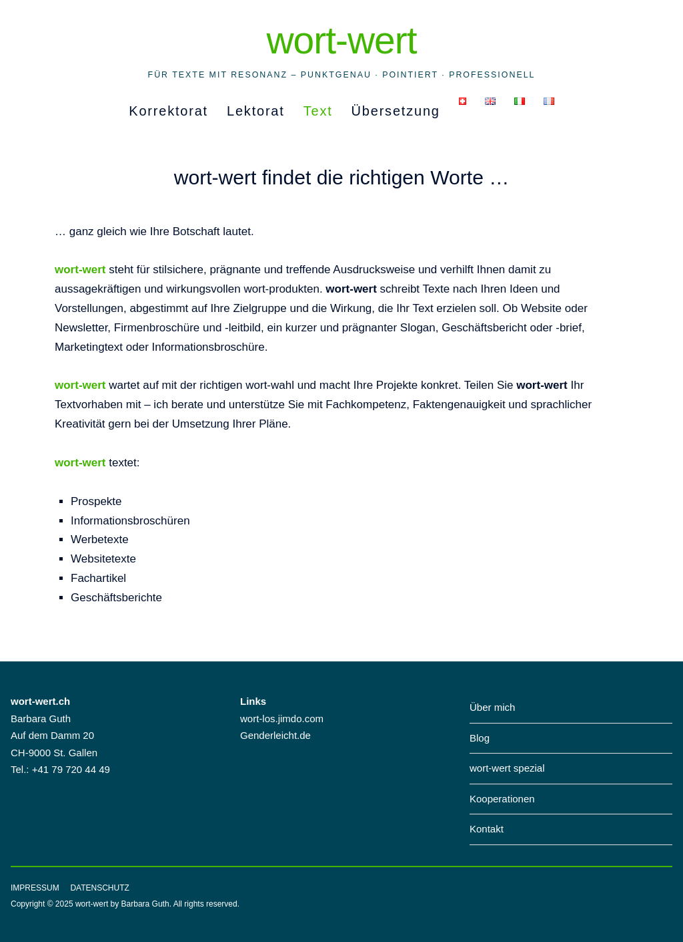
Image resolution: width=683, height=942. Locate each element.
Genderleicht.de (275, 735)
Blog (480, 738)
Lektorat (256, 111)
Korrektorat (168, 111)
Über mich (492, 707)
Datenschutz (99, 888)
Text (318, 111)
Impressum (35, 888)
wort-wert (341, 40)
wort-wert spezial (507, 768)
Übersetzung (396, 111)
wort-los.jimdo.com (281, 718)
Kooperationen (502, 798)
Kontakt (487, 828)
